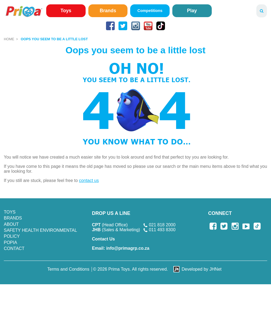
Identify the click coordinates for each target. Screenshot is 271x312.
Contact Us (103, 239)
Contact (14, 248)
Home (9, 39)
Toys (66, 10)
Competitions (150, 10)
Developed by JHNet (202, 269)
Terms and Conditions (68, 269)
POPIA (10, 242)
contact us (89, 180)
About (11, 224)
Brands (108, 10)
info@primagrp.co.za (120, 248)
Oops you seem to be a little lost (54, 39)
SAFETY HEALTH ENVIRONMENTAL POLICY (40, 233)
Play (192, 10)
